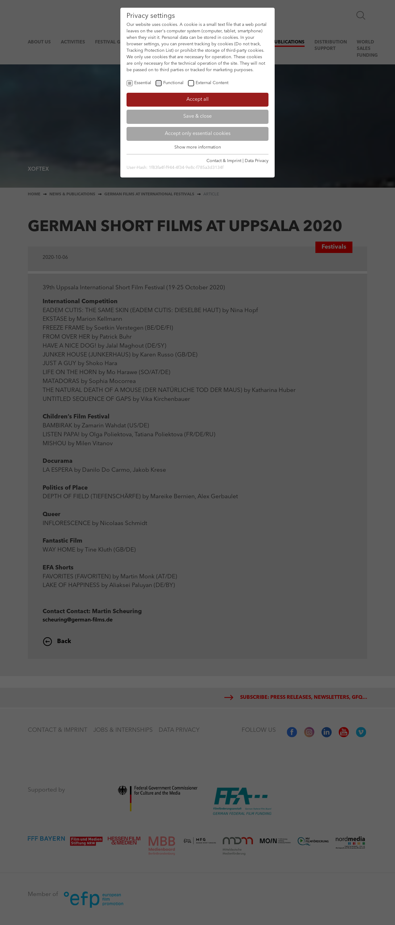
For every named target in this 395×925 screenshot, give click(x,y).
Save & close (197, 116)
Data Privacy (256, 161)
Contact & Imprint (223, 161)
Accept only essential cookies (198, 133)
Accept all (197, 99)
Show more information (197, 147)
